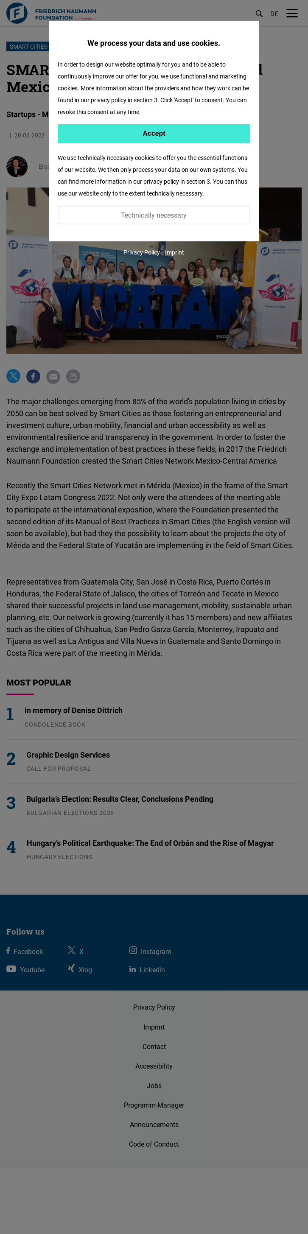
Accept (154, 133)
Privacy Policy (141, 252)
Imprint (174, 252)
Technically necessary (154, 215)
